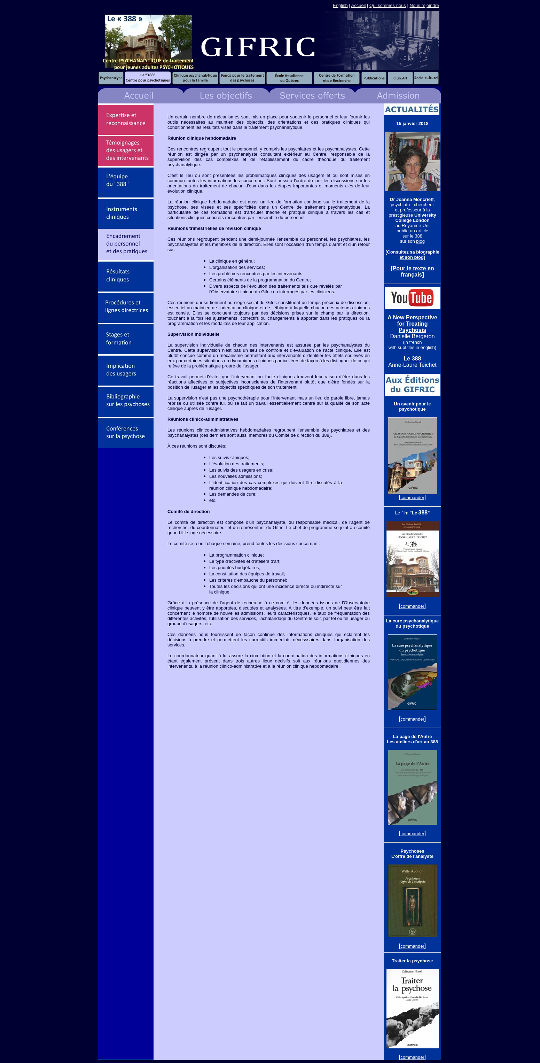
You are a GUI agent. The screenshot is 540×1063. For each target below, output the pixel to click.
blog (420, 241)
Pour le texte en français (413, 271)
